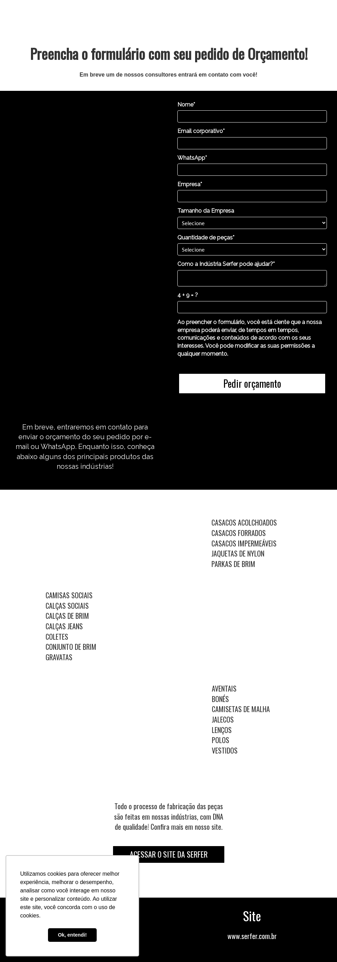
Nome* (186, 104)
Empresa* (189, 184)
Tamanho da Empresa (205, 210)
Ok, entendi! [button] (72, 935)
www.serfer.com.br (252, 936)
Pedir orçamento (252, 383)
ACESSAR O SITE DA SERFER (169, 854)
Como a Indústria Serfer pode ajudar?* (226, 264)
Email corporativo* (201, 131)
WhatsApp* (192, 158)
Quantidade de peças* (205, 237)
